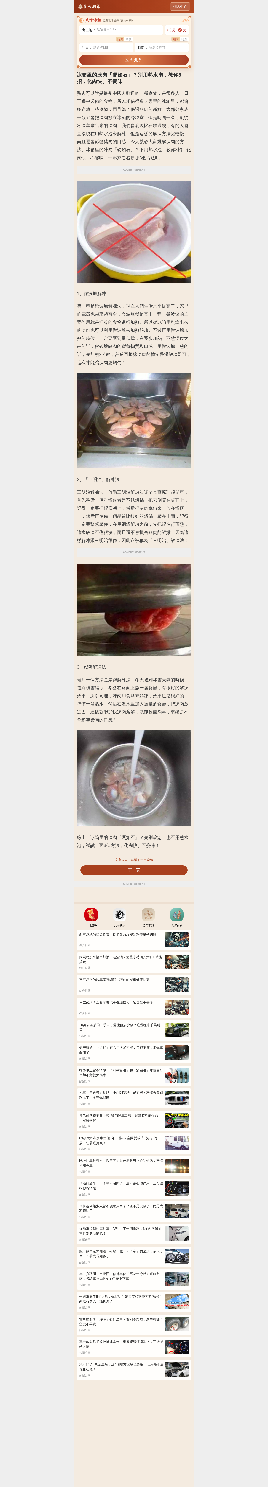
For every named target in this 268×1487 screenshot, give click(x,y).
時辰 (184, 39)
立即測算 (134, 59)
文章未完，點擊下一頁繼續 (134, 860)
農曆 (128, 39)
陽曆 (120, 39)
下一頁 (134, 870)
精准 (176, 39)
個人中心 (180, 6)
